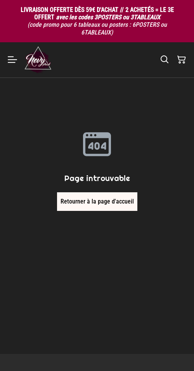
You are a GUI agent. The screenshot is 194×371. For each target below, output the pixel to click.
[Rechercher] (164, 59)
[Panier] (181, 59)
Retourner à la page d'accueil (97, 201)
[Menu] (12, 60)
